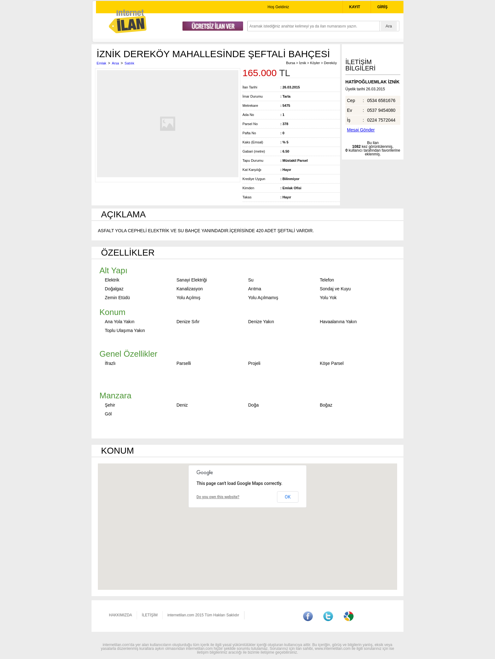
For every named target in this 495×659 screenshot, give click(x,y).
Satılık (129, 63)
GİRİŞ (382, 7)
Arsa (115, 63)
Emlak (101, 63)
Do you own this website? (218, 497)
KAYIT (354, 7)
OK (287, 496)
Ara (388, 26)
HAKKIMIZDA (120, 615)
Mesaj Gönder (361, 129)
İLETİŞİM (150, 615)
